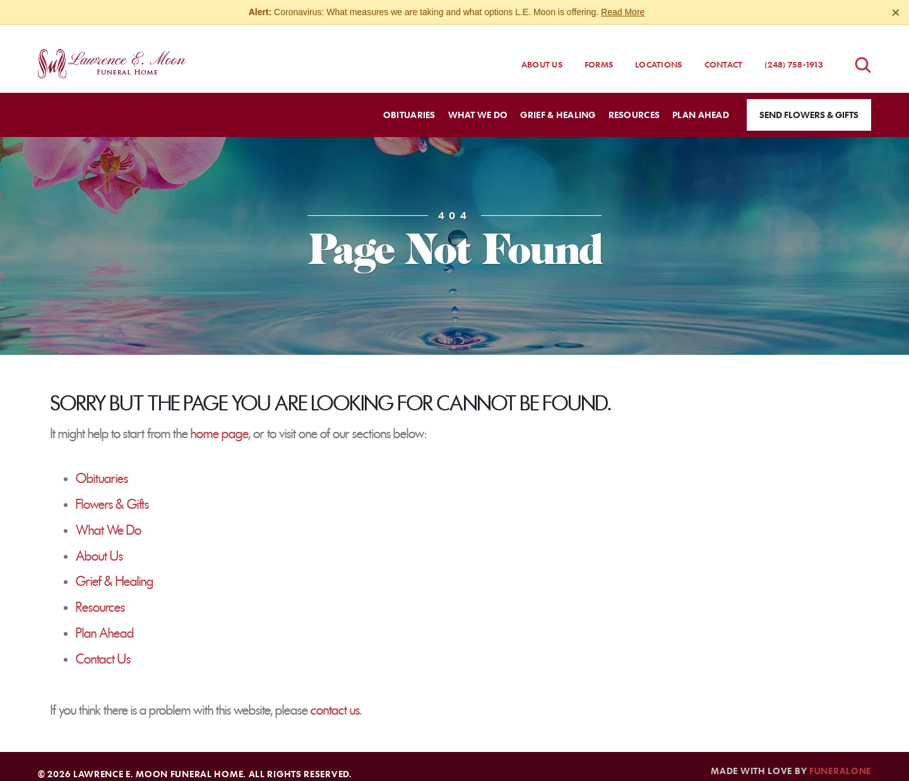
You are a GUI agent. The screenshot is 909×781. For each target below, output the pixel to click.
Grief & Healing (114, 570)
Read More (623, 12)
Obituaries (102, 467)
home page (220, 422)
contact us (335, 698)
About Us (541, 53)
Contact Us (103, 647)
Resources (100, 596)
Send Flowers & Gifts (808, 103)
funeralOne (840, 759)
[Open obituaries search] (863, 53)
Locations (658, 53)
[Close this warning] (895, 12)
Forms (599, 53)
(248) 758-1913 (793, 53)
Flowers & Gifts (112, 493)
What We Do (108, 519)
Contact (723, 53)
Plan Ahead (105, 621)
